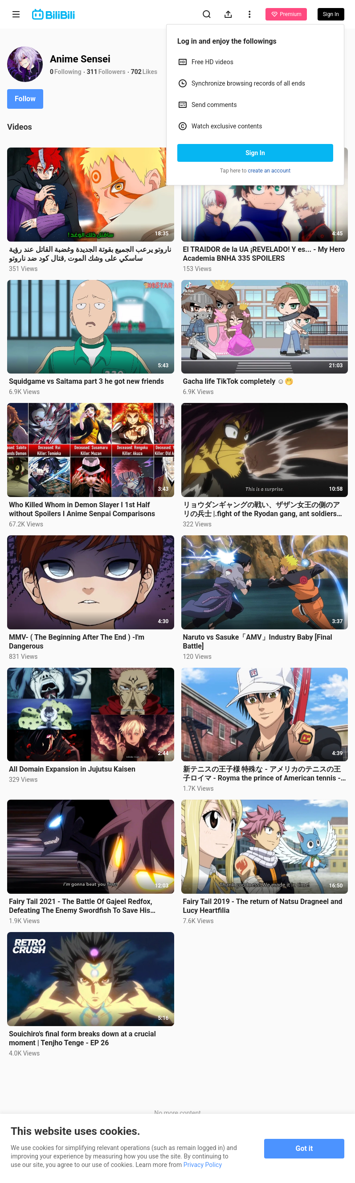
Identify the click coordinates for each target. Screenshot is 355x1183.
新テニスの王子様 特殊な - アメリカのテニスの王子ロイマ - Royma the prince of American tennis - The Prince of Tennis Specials (262, 774)
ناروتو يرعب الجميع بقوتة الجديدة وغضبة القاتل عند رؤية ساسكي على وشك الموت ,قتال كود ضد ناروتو (90, 254)
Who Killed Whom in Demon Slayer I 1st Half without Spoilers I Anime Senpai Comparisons (82, 509)
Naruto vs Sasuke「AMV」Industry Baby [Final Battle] (257, 641)
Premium (286, 14)
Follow (25, 98)
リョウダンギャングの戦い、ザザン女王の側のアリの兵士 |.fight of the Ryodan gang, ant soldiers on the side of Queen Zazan (261, 509)
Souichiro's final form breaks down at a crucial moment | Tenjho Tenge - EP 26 (82, 1038)
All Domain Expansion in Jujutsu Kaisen (72, 769)
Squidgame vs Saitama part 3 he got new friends (86, 381)
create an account (269, 171)
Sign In (255, 152)
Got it (304, 1148)
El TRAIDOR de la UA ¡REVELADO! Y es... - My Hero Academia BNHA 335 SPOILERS (264, 254)
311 (92, 71)
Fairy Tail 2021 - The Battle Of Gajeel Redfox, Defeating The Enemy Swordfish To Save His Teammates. (80, 906)
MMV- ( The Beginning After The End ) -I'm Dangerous (76, 641)
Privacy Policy (203, 1164)
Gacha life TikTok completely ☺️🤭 (238, 381)
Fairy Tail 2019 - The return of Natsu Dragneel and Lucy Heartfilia (263, 906)
